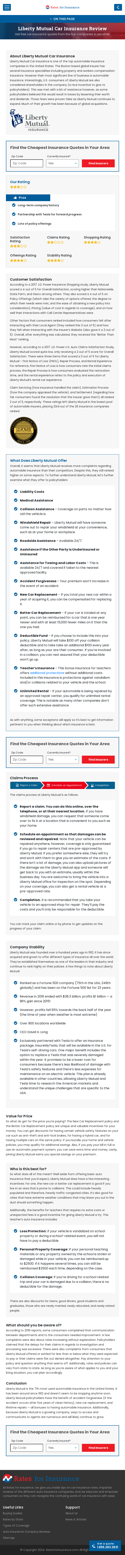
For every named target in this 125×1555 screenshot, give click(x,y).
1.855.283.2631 (107, 1545)
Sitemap (9, 1538)
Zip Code (17, 156)
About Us (71, 1513)
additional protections (47, 673)
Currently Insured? (59, 156)
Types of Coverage (16, 1526)
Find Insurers (98, 163)
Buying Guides (12, 1513)
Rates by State (13, 1519)
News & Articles (75, 1519)
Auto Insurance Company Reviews (26, 1532)
